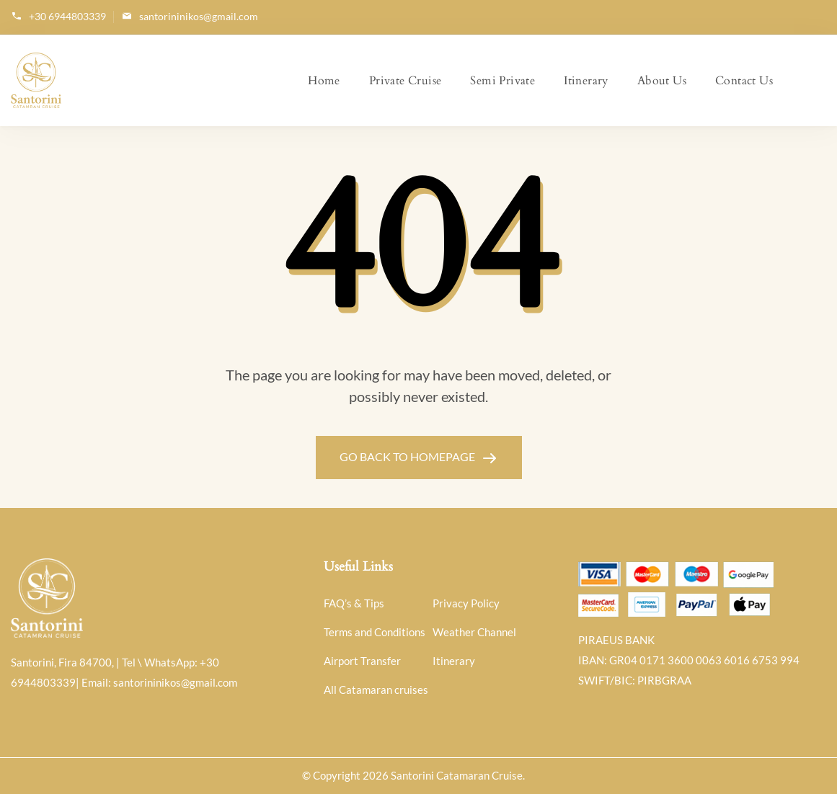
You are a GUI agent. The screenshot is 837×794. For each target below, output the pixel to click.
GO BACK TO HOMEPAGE (408, 456)
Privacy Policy (466, 603)
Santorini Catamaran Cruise (457, 775)
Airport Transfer (362, 660)
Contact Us (744, 81)
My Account (814, 81)
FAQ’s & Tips (354, 603)
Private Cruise (405, 81)
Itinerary (586, 81)
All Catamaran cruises (376, 689)
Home (324, 81)
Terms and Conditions (374, 631)
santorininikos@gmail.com (198, 16)
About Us (661, 81)
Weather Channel (474, 631)
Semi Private (502, 81)
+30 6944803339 (67, 16)
